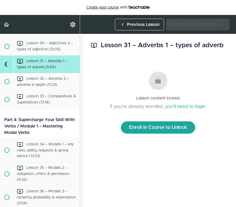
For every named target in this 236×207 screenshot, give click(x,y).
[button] (6, 24)
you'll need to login (185, 106)
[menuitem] (73, 24)
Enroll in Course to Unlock (158, 127)
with (118, 7)
